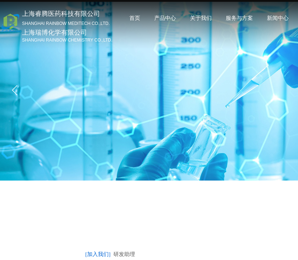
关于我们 (201, 18)
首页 (134, 18)
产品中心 (165, 18)
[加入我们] (98, 254)
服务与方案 (239, 18)
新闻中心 (278, 18)
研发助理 (124, 254)
